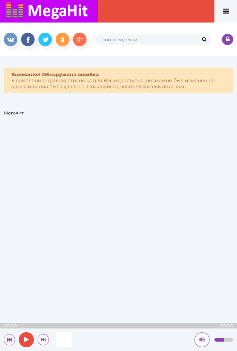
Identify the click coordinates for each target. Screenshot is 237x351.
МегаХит (14, 113)
